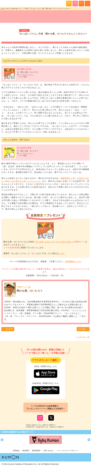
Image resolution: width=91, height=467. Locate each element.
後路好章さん (67, 178)
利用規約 (16, 451)
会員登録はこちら (73, 261)
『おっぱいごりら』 (43, 242)
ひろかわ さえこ (27, 74)
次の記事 (81, 329)
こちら (62, 253)
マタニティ (75, 2)
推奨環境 (25, 451)
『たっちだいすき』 (64, 242)
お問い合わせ (48, 451)
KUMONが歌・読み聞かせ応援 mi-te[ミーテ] (8, 3)
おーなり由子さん (16, 181)
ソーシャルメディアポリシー (67, 451)
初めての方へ (69, 2)
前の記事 (9, 329)
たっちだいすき (24, 147)
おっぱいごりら (24, 69)
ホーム (3, 8)
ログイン (81, 3)
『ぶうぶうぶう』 (34, 181)
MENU (87, 3)
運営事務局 (36, 451)
